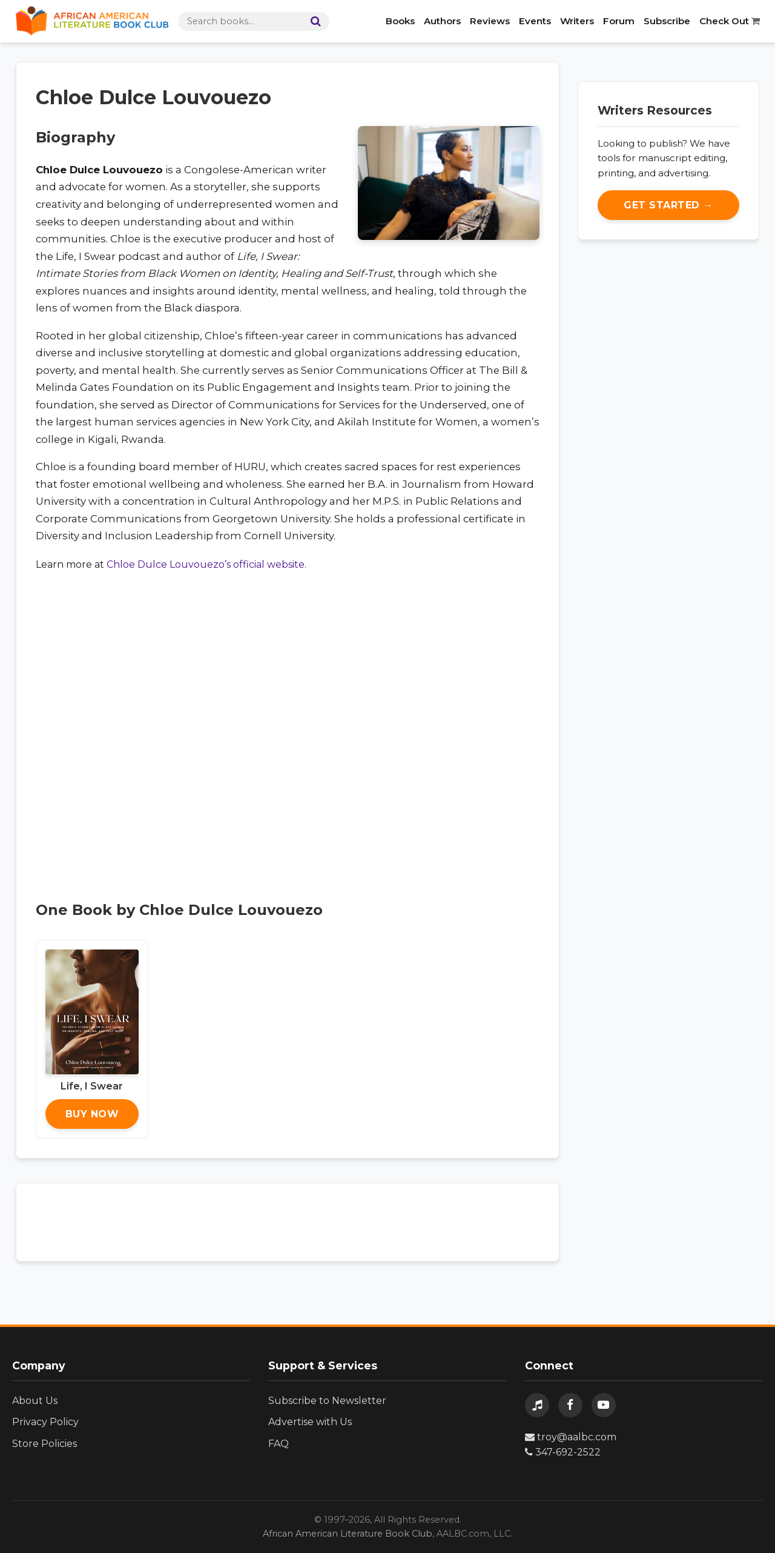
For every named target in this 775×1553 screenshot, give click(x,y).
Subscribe (667, 21)
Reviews (490, 21)
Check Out (729, 21)
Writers (577, 21)
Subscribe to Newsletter (327, 1400)
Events (535, 21)
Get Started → (668, 205)
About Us (35, 1400)
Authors (442, 21)
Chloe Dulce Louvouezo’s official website (206, 564)
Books (400, 21)
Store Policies (44, 1443)
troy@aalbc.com (570, 1437)
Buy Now (92, 1114)
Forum (619, 21)
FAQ (278, 1443)
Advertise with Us (310, 1422)
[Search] (313, 21)
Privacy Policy (45, 1422)
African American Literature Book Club (347, 1533)
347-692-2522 (563, 1452)
